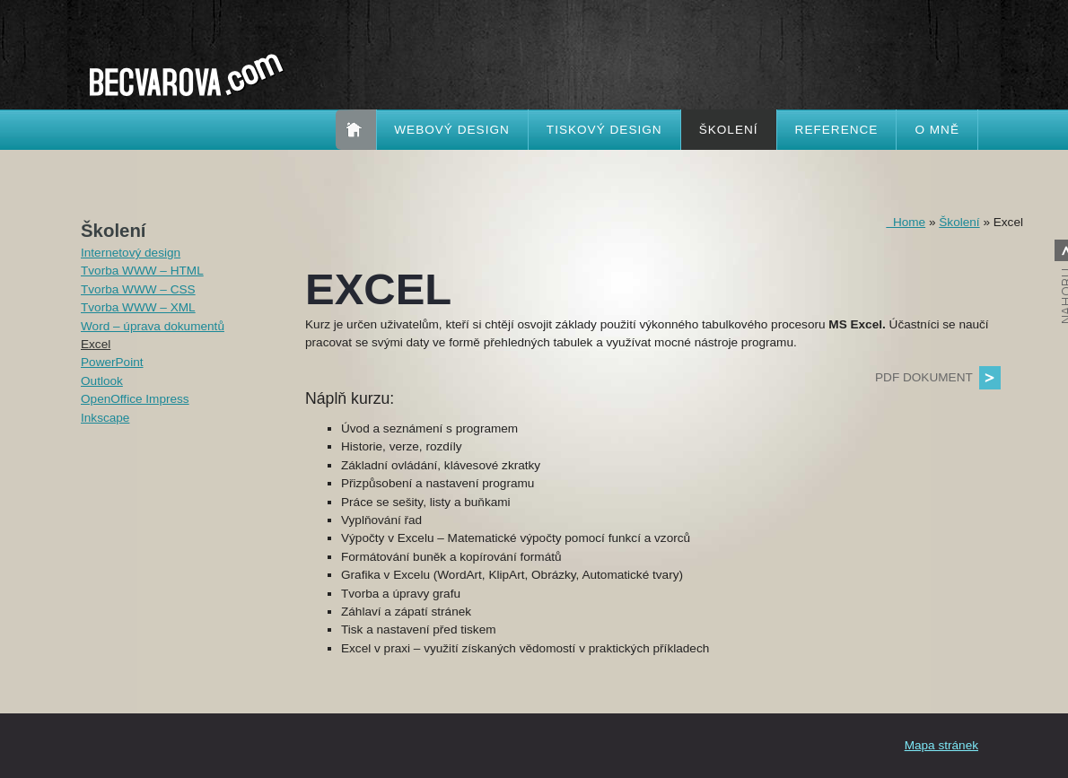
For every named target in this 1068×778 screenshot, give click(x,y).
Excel (95, 344)
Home (905, 222)
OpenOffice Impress (135, 399)
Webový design (452, 129)
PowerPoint (112, 362)
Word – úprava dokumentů (152, 326)
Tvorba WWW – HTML (142, 270)
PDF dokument (924, 377)
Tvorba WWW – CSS (138, 289)
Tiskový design (604, 129)
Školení (728, 129)
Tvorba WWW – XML (138, 307)
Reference (837, 129)
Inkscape (105, 417)
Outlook (102, 381)
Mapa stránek (941, 745)
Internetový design (130, 252)
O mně (937, 129)
